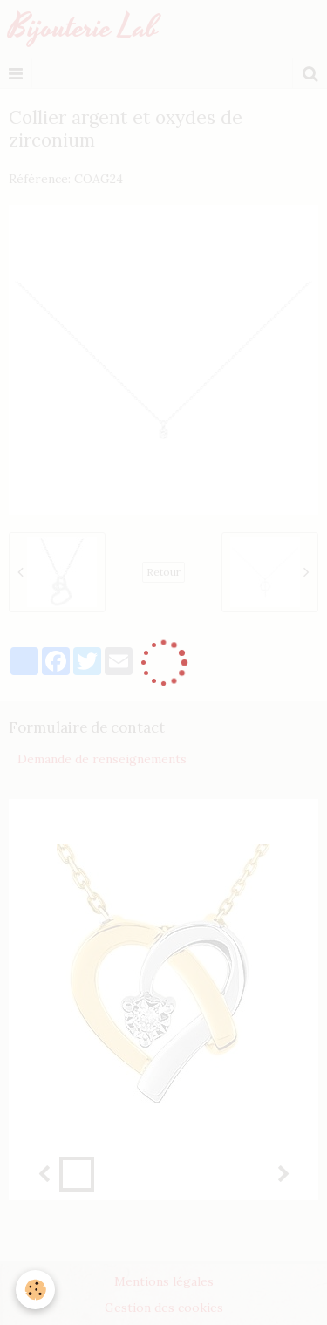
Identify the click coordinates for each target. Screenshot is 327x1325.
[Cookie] (35, 1289)
